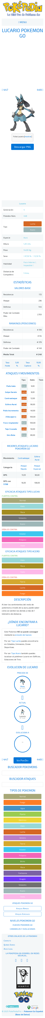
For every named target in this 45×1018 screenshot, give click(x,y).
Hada (22, 545)
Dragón (22, 879)
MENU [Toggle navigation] (22, 22)
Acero (32, 230)
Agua (22, 808)
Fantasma (22, 873)
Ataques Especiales (22, 914)
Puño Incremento (11, 410)
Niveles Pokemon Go (22, 920)
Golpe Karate (11, 392)
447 (5, 89)
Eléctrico (22, 820)
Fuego (22, 593)
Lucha (32, 224)
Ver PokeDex (22, 760)
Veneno (22, 838)
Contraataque (11, 398)
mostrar (28, 136)
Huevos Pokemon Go (22, 925)
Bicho (22, 861)
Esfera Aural (11, 404)
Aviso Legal (8, 949)
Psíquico (22, 540)
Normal (22, 500)
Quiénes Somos (9, 945)
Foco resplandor (10, 423)
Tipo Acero (16, 653)
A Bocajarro (11, 417)
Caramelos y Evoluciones (22, 929)
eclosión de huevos (23, 635)
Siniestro (22, 518)
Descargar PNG (22, 146)
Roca (22, 512)
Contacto (7, 940)
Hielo (22, 506)
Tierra (22, 582)
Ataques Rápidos (22, 908)
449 (40, 89)
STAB (5, 484)
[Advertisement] (22, 63)
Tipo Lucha (16, 641)
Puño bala (10, 386)
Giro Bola (11, 435)
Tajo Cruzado (11, 429)
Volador (22, 534)
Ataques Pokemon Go (22, 903)
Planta (22, 814)
